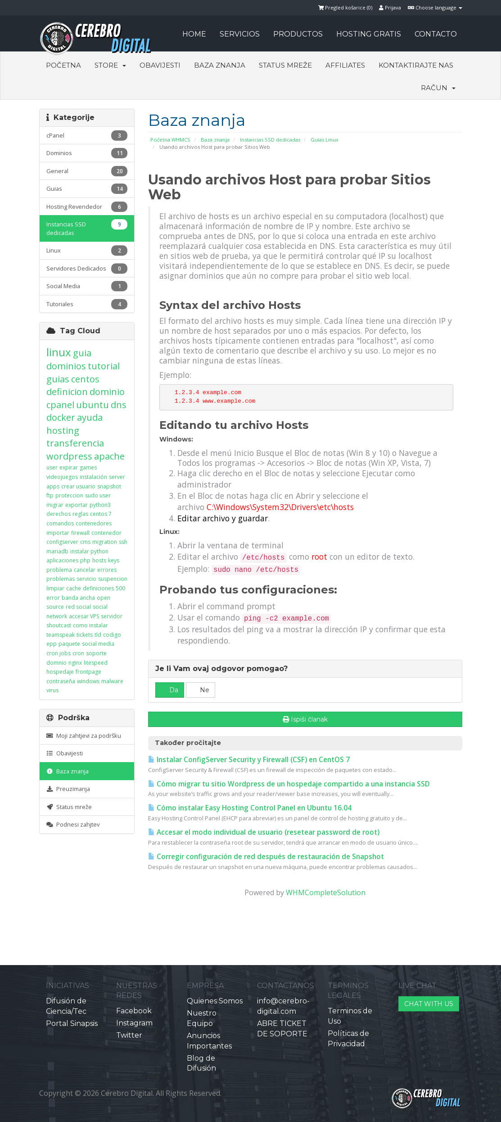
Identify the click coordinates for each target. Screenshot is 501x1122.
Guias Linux (325, 139)
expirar (68, 467)
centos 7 (101, 514)
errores (107, 570)
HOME (194, 34)
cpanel (60, 405)
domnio (56, 663)
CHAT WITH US (428, 1004)
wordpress (69, 456)
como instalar (90, 625)
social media (98, 644)
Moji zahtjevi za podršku (83, 735)
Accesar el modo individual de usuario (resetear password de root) (263, 832)
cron (78, 653)
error (53, 598)
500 (120, 588)
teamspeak (60, 635)
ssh (123, 542)
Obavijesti (160, 65)
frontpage (88, 672)
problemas (60, 579)
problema (59, 570)
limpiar (55, 588)
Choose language (435, 7)
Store (110, 65)
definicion (67, 392)
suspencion (112, 579)
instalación (93, 477)
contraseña (60, 681)
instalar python (89, 551)
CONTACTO (436, 34)
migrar (54, 505)
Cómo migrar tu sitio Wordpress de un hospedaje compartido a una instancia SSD (289, 784)
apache (109, 456)
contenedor (106, 533)
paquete (69, 644)
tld (98, 635)
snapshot (109, 486)
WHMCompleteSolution (326, 892)
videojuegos (62, 477)
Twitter (129, 1035)
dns (118, 405)
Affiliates (345, 65)
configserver (62, 542)
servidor (111, 616)
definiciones (98, 588)
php (85, 560)
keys (113, 560)
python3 (100, 505)
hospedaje (60, 672)
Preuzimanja (68, 789)
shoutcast (58, 625)
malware (112, 681)
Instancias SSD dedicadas (270, 139)
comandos (60, 523)
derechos (58, 514)
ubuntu (92, 405)
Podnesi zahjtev (72, 824)
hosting (62, 430)
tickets (85, 635)
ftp (50, 495)
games (88, 467)
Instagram (134, 1023)
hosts (99, 560)
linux (58, 352)
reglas (80, 514)
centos (85, 379)
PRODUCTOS (298, 34)
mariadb (57, 551)
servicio (86, 579)
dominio (107, 392)
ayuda (90, 417)
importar (57, 533)
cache (73, 588)
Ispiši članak (305, 719)
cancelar (84, 570)
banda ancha (78, 598)
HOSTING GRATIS (368, 34)
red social (78, 607)
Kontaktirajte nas (416, 65)
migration (104, 542)
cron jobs (58, 653)
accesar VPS (84, 616)
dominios (66, 366)
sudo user (98, 495)
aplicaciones (62, 560)
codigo (112, 635)
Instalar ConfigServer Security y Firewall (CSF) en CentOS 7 (249, 759)
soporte (96, 653)
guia (82, 353)
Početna (63, 65)
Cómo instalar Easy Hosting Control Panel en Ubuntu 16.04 (250, 808)
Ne (200, 690)
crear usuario (78, 486)
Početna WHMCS (170, 139)
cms (85, 542)
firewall (80, 533)
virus (52, 690)
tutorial (104, 366)
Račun (438, 87)
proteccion (69, 495)
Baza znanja (219, 65)
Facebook (134, 1011)
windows (88, 681)
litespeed (96, 663)
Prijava (390, 7)
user (52, 467)
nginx (75, 663)
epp (51, 644)
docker (60, 417)
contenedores (94, 523)
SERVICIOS (240, 34)
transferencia (75, 443)
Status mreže (285, 65)
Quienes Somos (215, 1001)
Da (169, 690)
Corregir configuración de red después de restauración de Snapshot (266, 856)
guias (57, 379)
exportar (76, 505)
